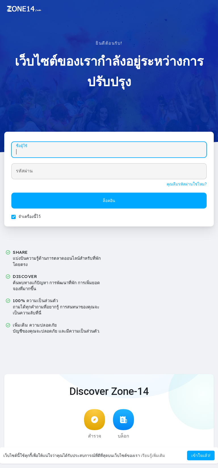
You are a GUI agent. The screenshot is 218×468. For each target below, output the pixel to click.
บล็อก (123, 424)
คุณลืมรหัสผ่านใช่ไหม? (187, 184)
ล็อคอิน (109, 200)
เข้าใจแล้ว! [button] (200, 455)
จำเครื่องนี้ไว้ (29, 216)
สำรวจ (94, 424)
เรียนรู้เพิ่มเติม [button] (153, 455)
